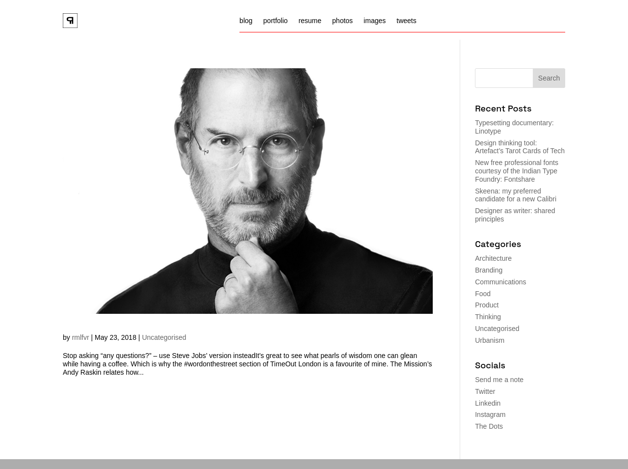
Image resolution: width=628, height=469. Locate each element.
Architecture (493, 258)
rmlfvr (80, 337)
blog (245, 21)
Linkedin (487, 403)
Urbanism (489, 340)
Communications (500, 282)
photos (342, 21)
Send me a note (499, 380)
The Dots (489, 426)
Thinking (488, 317)
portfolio (275, 21)
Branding (488, 270)
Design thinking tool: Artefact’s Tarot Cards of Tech (520, 147)
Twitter (485, 391)
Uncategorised (164, 337)
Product (486, 305)
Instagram (490, 414)
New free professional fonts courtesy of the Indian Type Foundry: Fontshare (516, 171)
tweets (406, 21)
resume (309, 21)
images (375, 21)
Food (483, 294)
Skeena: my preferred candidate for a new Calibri (515, 195)
